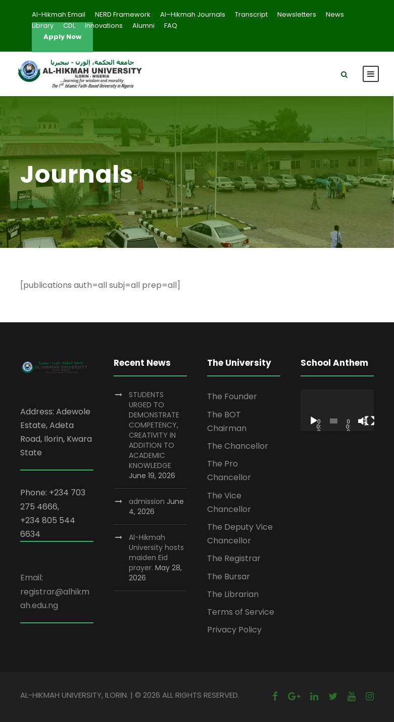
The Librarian (233, 594)
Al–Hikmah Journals (192, 14)
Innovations (104, 25)
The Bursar (228, 576)
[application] (337, 410)
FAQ (170, 25)
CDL (69, 25)
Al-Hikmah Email (58, 14)
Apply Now (62, 36)
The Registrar (234, 558)
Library (43, 25)
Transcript (251, 14)
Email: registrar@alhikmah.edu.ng (54, 591)
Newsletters (296, 14)
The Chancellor (237, 446)
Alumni (143, 25)
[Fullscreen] (370, 421)
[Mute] (363, 421)
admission (147, 501)
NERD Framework (123, 14)
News (335, 14)
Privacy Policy (234, 629)
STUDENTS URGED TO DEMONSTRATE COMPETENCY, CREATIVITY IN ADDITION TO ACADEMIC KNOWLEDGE (154, 430)
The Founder (232, 396)
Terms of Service (240, 612)
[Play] (314, 421)
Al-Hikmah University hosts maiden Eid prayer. (156, 552)
